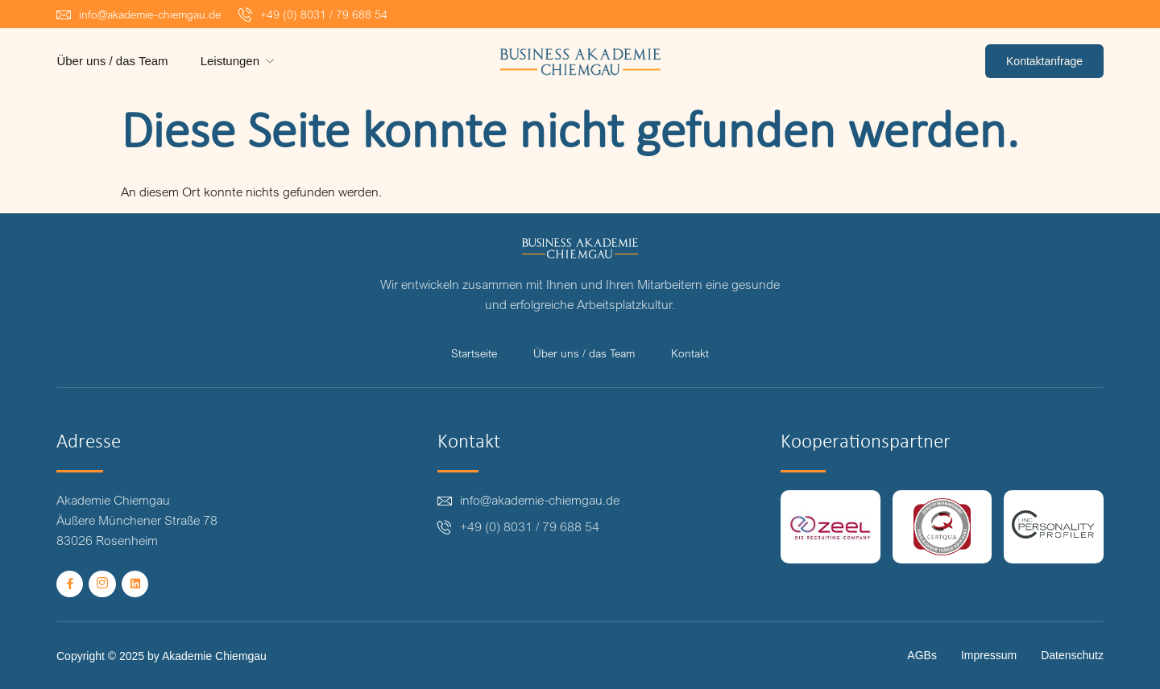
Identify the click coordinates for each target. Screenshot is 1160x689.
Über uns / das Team (112, 61)
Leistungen (238, 61)
